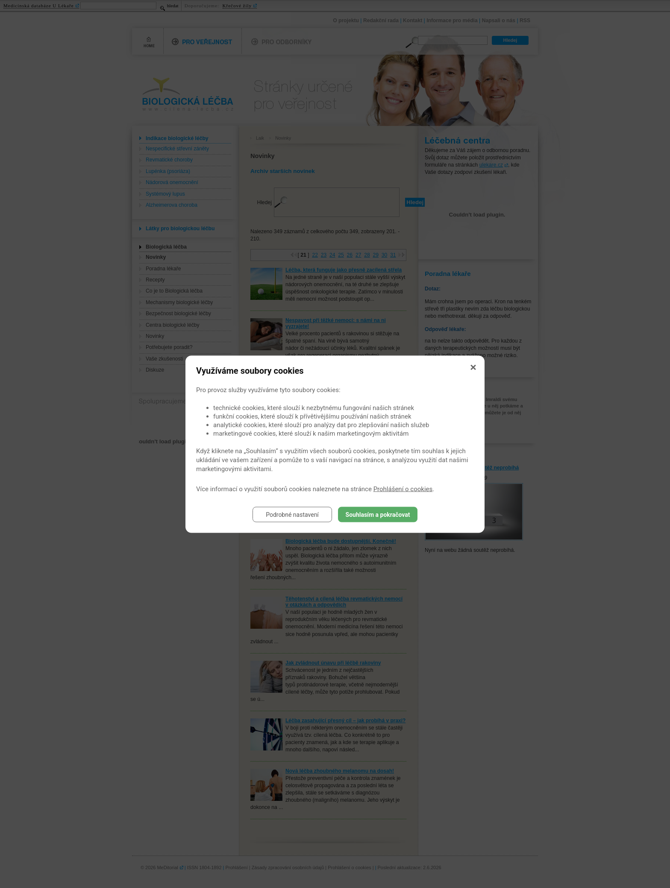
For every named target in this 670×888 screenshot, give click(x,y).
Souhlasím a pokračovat (378, 514)
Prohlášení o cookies (403, 488)
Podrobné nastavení (292, 514)
